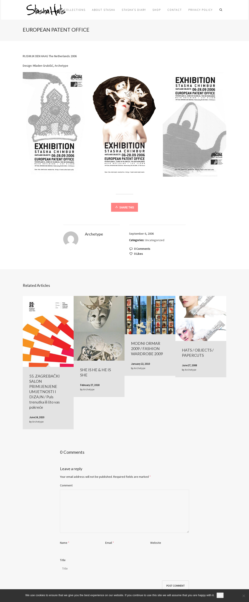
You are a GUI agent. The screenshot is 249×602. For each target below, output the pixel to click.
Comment (66, 485)
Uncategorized (154, 240)
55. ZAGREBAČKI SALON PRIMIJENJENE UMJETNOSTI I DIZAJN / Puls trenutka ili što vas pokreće (44, 392)
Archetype (38, 421)
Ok (220, 595)
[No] (243, 596)
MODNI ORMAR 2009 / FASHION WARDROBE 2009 (147, 348)
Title (63, 560)
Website (155, 543)
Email (108, 543)
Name (63, 543)
